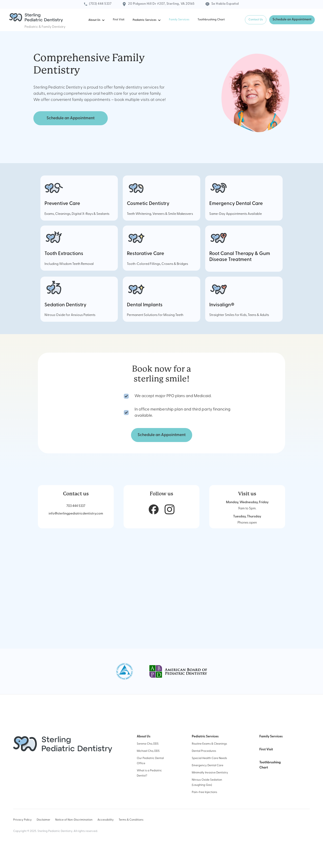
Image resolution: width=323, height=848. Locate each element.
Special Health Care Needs (209, 758)
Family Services (179, 19)
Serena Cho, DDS (148, 743)
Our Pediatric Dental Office (150, 761)
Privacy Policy (22, 819)
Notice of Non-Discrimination (73, 819)
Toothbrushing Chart (211, 19)
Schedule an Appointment (292, 19)
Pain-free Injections (204, 792)
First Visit (118, 19)
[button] (96, 20)
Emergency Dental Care (207, 765)
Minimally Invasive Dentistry (210, 772)
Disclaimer (43, 819)
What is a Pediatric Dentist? (149, 773)
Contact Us (255, 19)
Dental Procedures (204, 751)
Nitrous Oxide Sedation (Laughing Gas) (207, 782)
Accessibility (105, 819)
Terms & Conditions (131, 819)
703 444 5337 (75, 506)
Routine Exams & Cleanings (209, 743)
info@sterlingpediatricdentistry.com (76, 513)
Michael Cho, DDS (148, 751)
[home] (36, 18)
